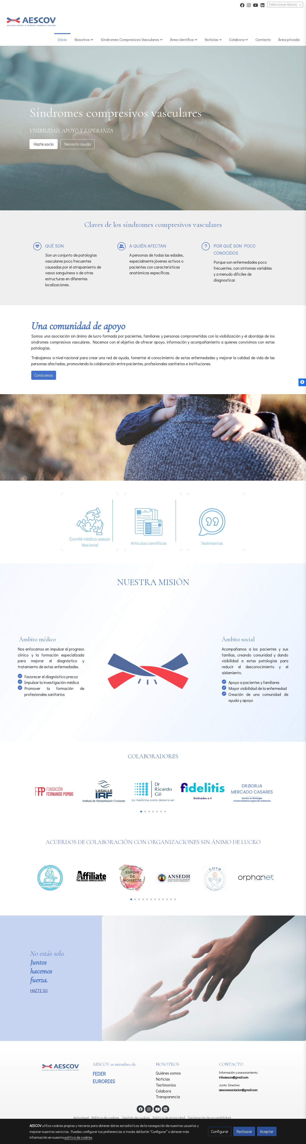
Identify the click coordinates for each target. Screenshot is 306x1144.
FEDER (99, 1074)
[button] (131, 39)
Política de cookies (105, 1117)
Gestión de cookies (136, 1117)
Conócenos (43, 375)
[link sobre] (58, 1067)
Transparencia (168, 1096)
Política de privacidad (169, 1117)
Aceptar (266, 1131)
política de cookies (78, 1137)
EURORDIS (104, 1081)
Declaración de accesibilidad (209, 1117)
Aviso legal (81, 1117)
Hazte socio (43, 144)
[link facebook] (242, 5)
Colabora (163, 1091)
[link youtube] (255, 5)
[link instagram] (249, 5)
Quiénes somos (168, 1073)
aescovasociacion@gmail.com (238, 1090)
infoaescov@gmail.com (233, 1077)
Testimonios (166, 1085)
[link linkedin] (263, 5)
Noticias (163, 1079)
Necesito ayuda (77, 144)
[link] (31, 22)
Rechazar (244, 1131)
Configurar (219, 1131)
